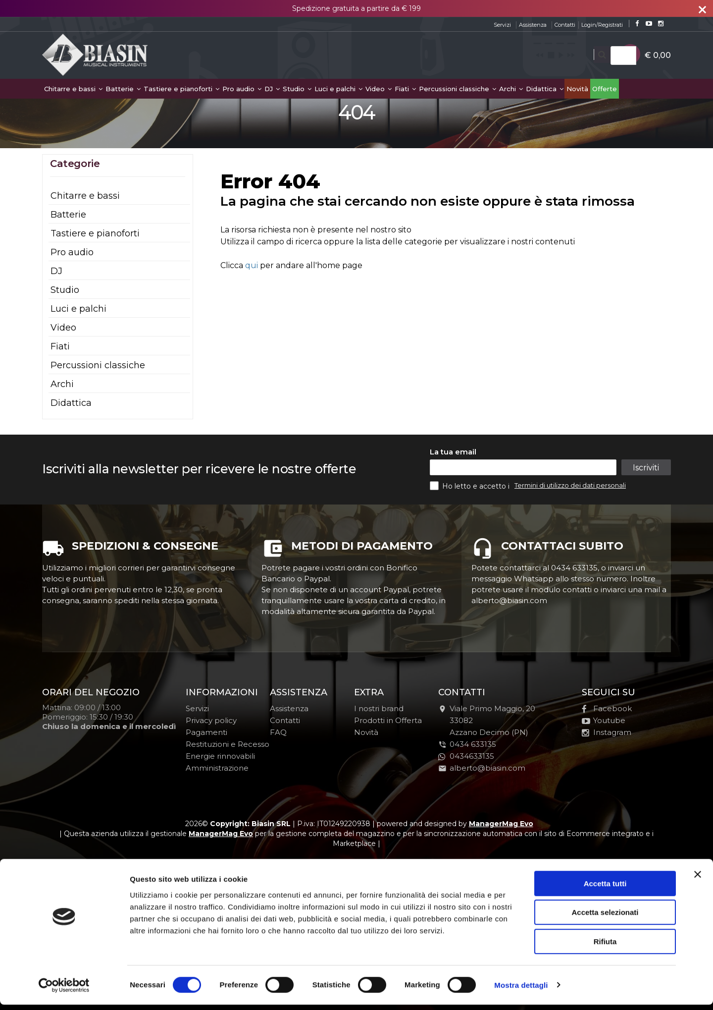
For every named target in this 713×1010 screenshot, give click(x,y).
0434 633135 (473, 744)
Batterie (123, 89)
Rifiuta (605, 947)
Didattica (544, 89)
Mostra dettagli (521, 990)
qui (251, 265)
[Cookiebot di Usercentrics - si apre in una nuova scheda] (64, 990)
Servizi (502, 24)
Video (378, 89)
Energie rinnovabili (220, 756)
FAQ (278, 732)
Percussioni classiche (457, 89)
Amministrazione (217, 768)
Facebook (607, 708)
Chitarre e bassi (73, 89)
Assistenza (533, 24)
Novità (577, 89)
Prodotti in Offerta (388, 720)
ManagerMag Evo (501, 823)
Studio (297, 89)
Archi (511, 89)
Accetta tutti (605, 889)
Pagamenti (206, 732)
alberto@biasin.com (481, 768)
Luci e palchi (338, 89)
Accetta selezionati (604, 918)
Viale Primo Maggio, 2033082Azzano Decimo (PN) (486, 720)
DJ (272, 89)
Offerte (604, 89)
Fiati (405, 89)
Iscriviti (645, 467)
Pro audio (241, 89)
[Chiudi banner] (697, 879)
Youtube (603, 720)
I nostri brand (379, 708)
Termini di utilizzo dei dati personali (570, 485)
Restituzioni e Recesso (227, 744)
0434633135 (466, 756)
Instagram (606, 732)
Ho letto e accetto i (470, 486)
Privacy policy (211, 720)
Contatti (565, 24)
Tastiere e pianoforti (181, 89)
